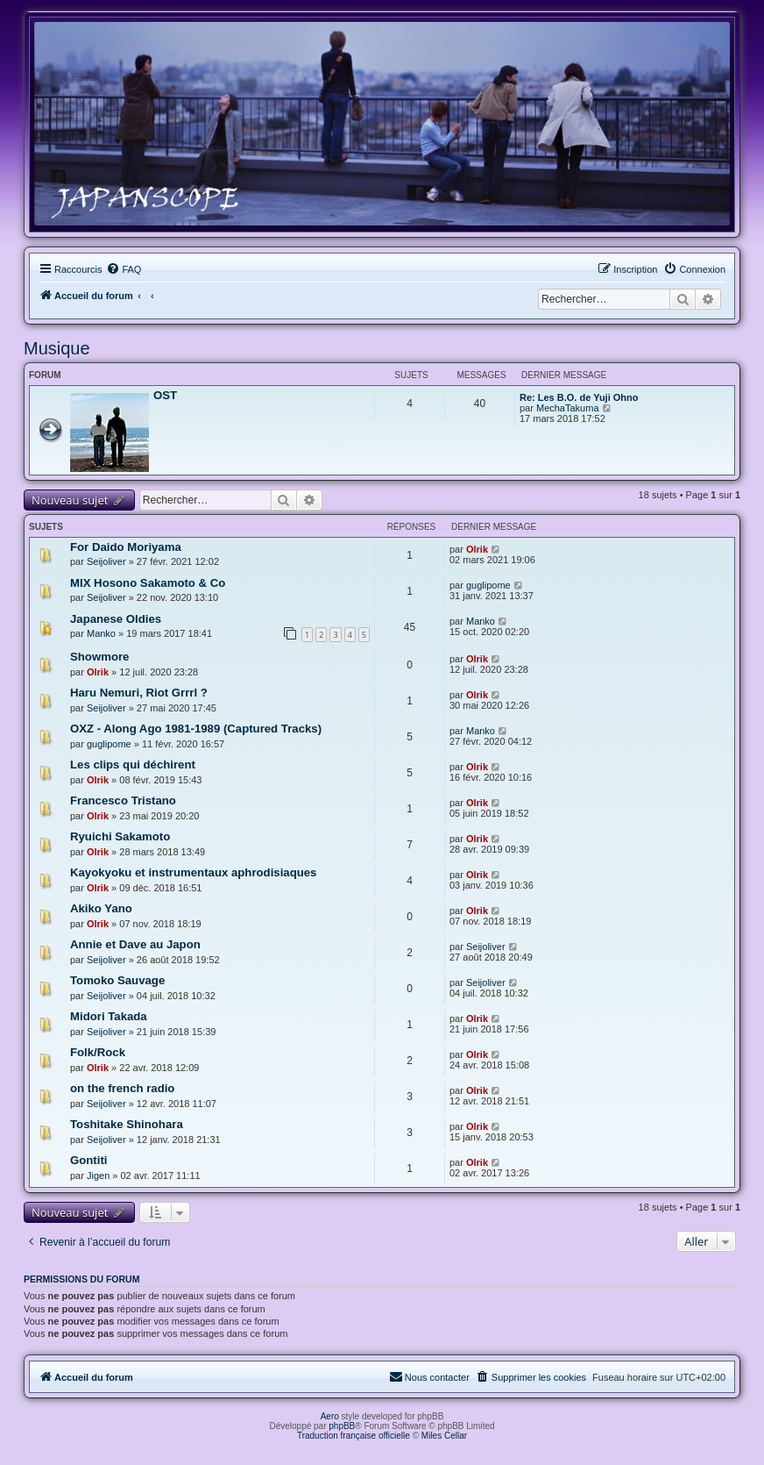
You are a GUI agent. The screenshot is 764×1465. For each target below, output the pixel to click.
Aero (330, 1416)
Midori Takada (108, 1016)
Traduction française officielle (353, 1435)
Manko (101, 633)
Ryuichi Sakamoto (120, 836)
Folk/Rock (97, 1052)
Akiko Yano (101, 908)
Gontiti (88, 1160)
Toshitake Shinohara (126, 1124)
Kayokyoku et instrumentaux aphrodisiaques (193, 872)
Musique (57, 348)
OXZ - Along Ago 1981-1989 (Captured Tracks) (196, 728)
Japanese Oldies (115, 618)
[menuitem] (123, 269)
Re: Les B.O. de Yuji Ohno (579, 397)
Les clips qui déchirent (132, 764)
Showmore (99, 656)
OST (165, 395)
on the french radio (122, 1088)
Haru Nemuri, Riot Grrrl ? (139, 692)
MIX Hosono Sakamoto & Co (147, 583)
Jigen (98, 1175)
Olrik (477, 549)
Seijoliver (106, 561)
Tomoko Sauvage (117, 980)
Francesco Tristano (123, 800)
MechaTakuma (567, 408)
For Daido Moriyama (125, 547)
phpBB (342, 1426)
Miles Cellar (444, 1435)
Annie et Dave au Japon (135, 944)
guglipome (488, 585)
